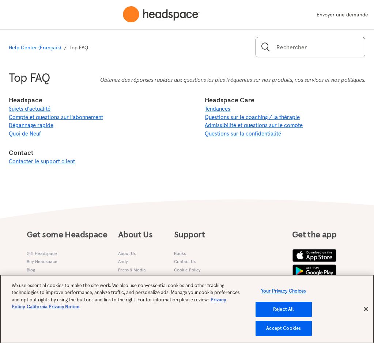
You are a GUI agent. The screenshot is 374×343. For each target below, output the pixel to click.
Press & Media (132, 270)
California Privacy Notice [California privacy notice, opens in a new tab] (53, 310)
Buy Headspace (42, 261)
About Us (127, 253)
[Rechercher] (310, 47)
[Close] (366, 312)
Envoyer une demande (342, 14)
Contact (21, 152)
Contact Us (185, 261)
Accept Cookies (283, 332)
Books (180, 253)
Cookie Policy (187, 270)
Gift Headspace (42, 253)
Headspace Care (229, 100)
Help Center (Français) (35, 47)
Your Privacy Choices (283, 294)
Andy (123, 261)
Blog (31, 270)
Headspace (25, 100)
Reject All (283, 313)
